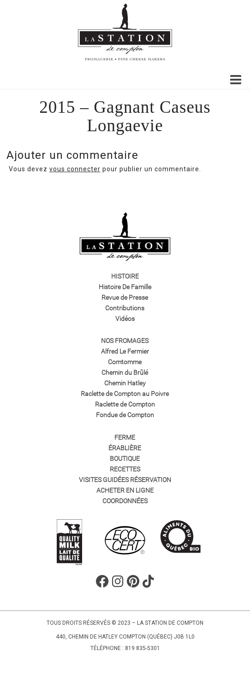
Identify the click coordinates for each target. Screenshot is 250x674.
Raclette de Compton (125, 404)
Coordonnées (125, 501)
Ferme (124, 437)
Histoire (125, 276)
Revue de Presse (124, 297)
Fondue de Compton (125, 414)
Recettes (125, 469)
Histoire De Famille (125, 287)
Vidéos (125, 318)
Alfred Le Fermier (125, 351)
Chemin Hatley (125, 383)
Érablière (124, 448)
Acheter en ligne (125, 490)
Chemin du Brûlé (124, 372)
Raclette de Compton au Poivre (125, 393)
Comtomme (125, 362)
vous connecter (75, 169)
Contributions (124, 308)
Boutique (125, 458)
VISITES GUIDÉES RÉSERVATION (125, 479)
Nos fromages (125, 340)
